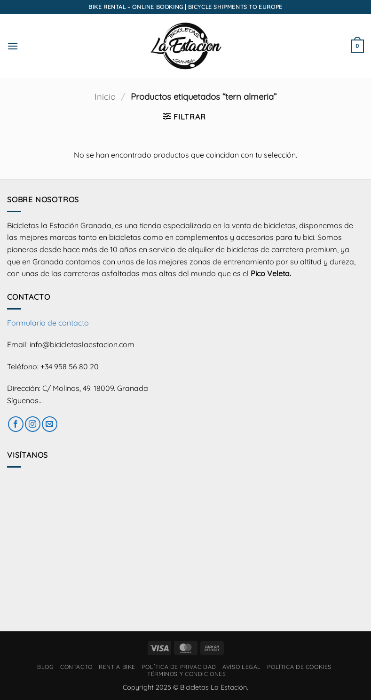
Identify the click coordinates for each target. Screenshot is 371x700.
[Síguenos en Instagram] (32, 424)
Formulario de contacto (48, 322)
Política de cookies (299, 666)
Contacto (76, 666)
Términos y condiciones (186, 673)
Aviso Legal (241, 666)
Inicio (105, 96)
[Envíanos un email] (49, 424)
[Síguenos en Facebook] (16, 424)
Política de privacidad (179, 666)
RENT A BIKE (117, 666)
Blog (45, 666)
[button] (12, 45)
